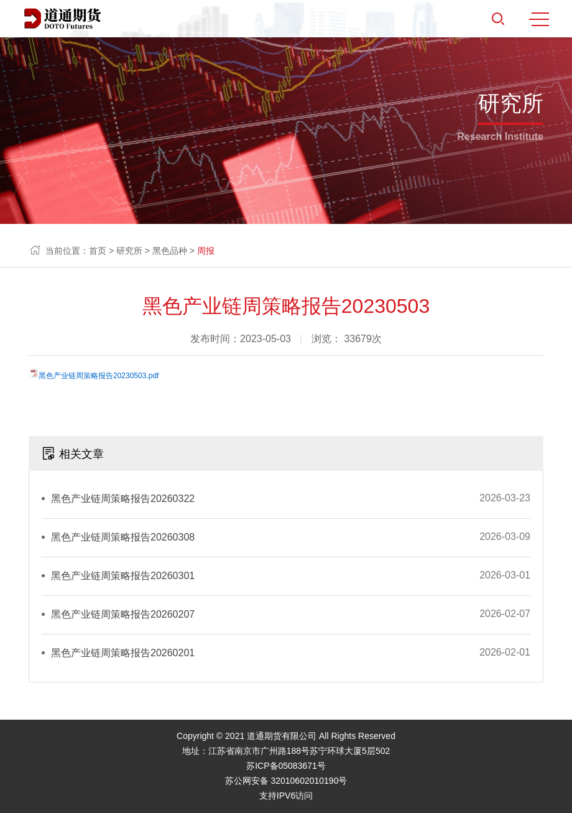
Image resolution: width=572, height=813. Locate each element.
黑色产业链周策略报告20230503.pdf (99, 375)
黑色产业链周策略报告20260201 (123, 653)
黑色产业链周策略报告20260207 (123, 614)
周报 (205, 251)
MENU (539, 19)
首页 (97, 251)
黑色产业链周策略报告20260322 (123, 498)
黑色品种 (169, 251)
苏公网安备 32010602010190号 (286, 781)
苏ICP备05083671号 (286, 766)
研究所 (129, 251)
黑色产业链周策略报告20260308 (123, 537)
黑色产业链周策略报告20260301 (123, 575)
